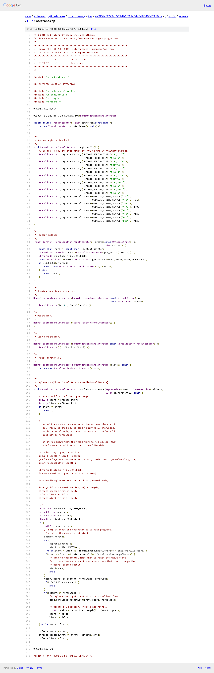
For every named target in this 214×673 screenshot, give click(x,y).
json (208, 667)
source (183, 16)
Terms (38, 667)
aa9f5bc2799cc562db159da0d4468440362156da (128, 16)
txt (200, 667)
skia (28, 16)
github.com (56, 16)
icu (90, 16)
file (93, 29)
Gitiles (20, 667)
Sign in (207, 5)
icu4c (172, 16)
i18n (30, 21)
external (39, 16)
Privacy (29, 667)
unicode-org (76, 16)
